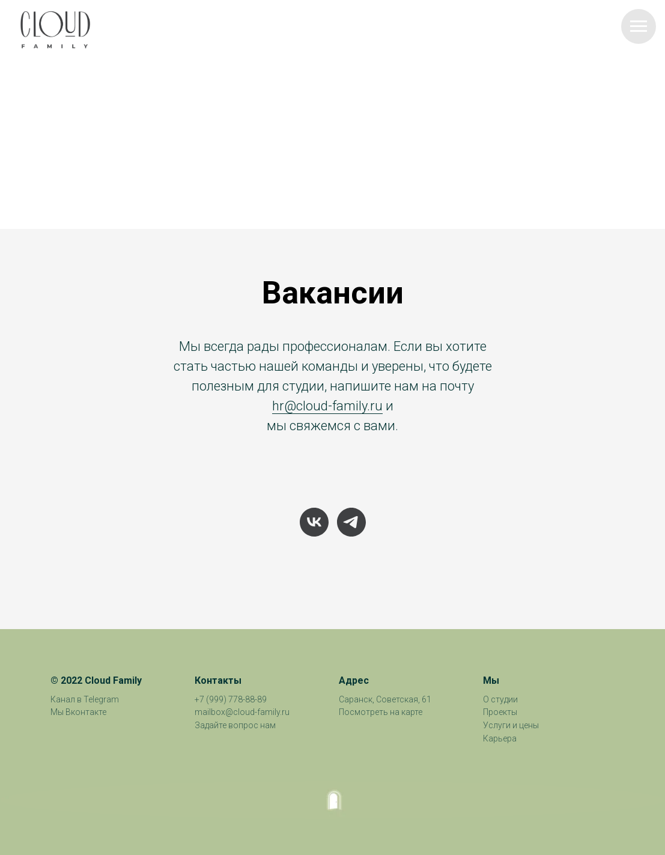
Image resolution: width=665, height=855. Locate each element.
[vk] (314, 522)
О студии (500, 699)
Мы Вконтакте (78, 712)
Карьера (500, 738)
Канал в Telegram (84, 699)
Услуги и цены (511, 725)
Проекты (500, 712)
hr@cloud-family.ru (327, 405)
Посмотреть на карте (380, 712)
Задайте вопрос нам (235, 725)
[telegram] (351, 522)
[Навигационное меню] (638, 26)
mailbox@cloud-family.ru (242, 712)
